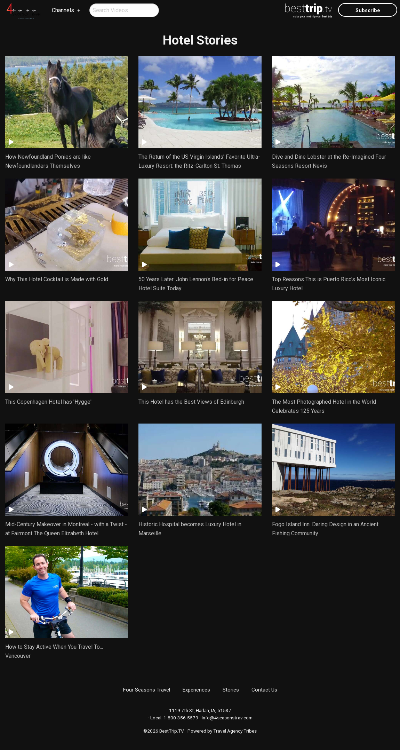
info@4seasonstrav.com (227, 717)
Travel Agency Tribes (235, 731)
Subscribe (367, 11)
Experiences (196, 690)
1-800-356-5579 (180, 717)
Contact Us (264, 690)
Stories (231, 690)
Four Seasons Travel (146, 690)
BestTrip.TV (171, 731)
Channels (63, 10)
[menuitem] (24, 11)
